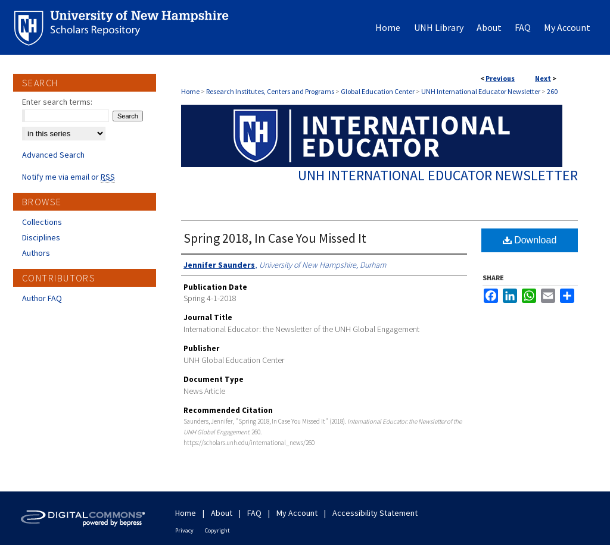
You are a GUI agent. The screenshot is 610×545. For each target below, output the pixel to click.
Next (543, 78)
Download (530, 240)
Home (190, 91)
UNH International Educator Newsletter (480, 91)
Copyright (217, 530)
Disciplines (41, 237)
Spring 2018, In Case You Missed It (274, 238)
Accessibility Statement (375, 513)
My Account (297, 513)
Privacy (184, 530)
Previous (500, 78)
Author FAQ (42, 298)
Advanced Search (53, 154)
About (221, 513)
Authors (36, 253)
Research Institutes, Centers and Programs (270, 91)
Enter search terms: (57, 101)
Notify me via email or (68, 176)
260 (552, 91)
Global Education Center (378, 91)
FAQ (254, 513)
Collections (42, 222)
